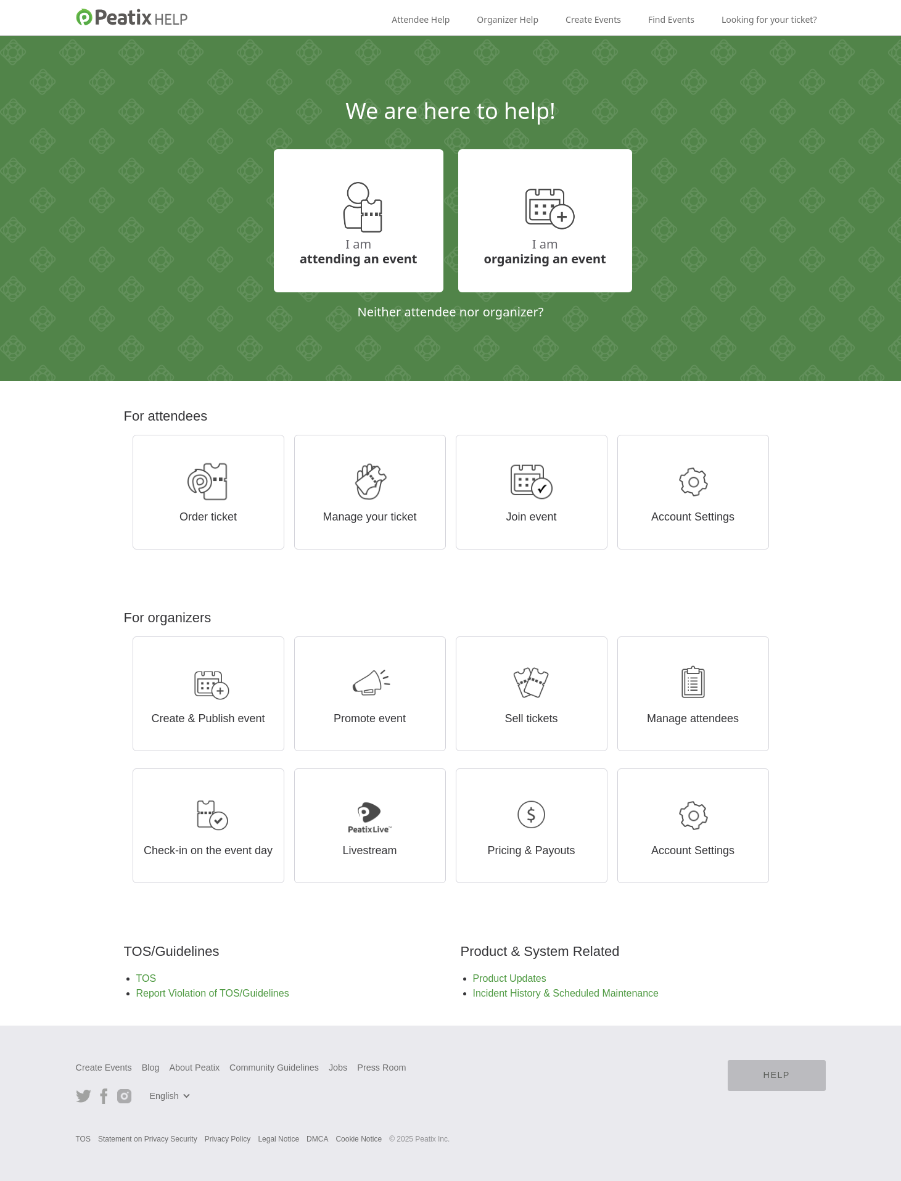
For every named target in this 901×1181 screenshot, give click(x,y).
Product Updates (509, 978)
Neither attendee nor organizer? (450, 311)
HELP (776, 1075)
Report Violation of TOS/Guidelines (212, 993)
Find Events (671, 19)
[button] (172, 1096)
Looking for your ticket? (769, 19)
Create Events (593, 19)
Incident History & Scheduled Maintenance (566, 993)
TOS (146, 978)
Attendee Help (421, 19)
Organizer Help (507, 19)
